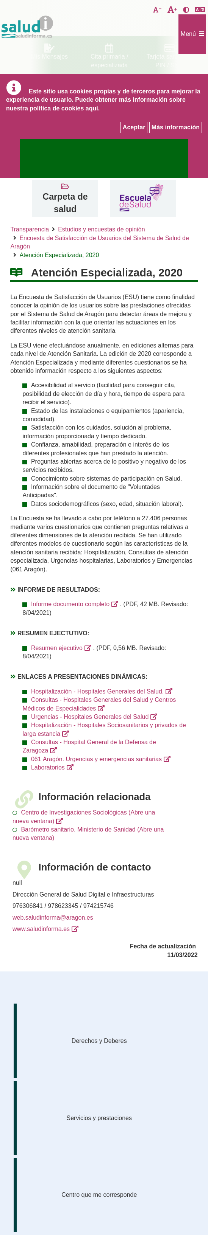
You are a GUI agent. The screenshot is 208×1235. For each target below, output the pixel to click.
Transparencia (29, 229)
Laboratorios (48, 767)
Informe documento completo (70, 604)
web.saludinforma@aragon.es (53, 917)
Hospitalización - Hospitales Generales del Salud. (97, 691)
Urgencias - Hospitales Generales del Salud (90, 717)
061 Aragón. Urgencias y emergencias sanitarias (96, 759)
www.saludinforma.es (41, 929)
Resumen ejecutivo (57, 648)
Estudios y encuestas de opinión (101, 229)
